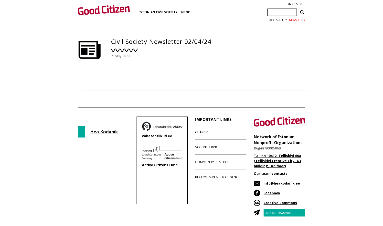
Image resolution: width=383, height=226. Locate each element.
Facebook (272, 193)
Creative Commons (280, 202)
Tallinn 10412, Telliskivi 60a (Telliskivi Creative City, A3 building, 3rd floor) (277, 160)
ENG (290, 4)
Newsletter (297, 20)
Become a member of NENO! (217, 177)
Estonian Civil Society (158, 12)
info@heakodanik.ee (282, 183)
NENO (186, 12)
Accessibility (278, 20)
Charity (201, 132)
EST (297, 4)
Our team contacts (270, 173)
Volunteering (206, 147)
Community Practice (212, 162)
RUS (302, 4)
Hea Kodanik (104, 132)
